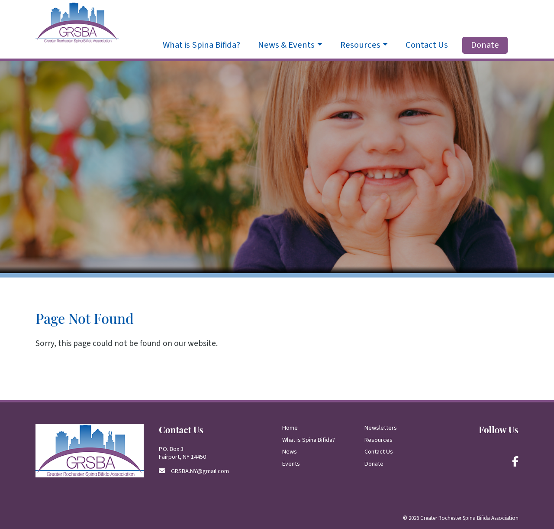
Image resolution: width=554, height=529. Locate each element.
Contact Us (427, 45)
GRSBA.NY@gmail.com (200, 471)
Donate (485, 45)
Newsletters (380, 427)
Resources (378, 439)
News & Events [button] (286, 45)
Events (291, 463)
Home (290, 427)
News (289, 451)
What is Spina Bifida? (201, 45)
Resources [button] (360, 45)
